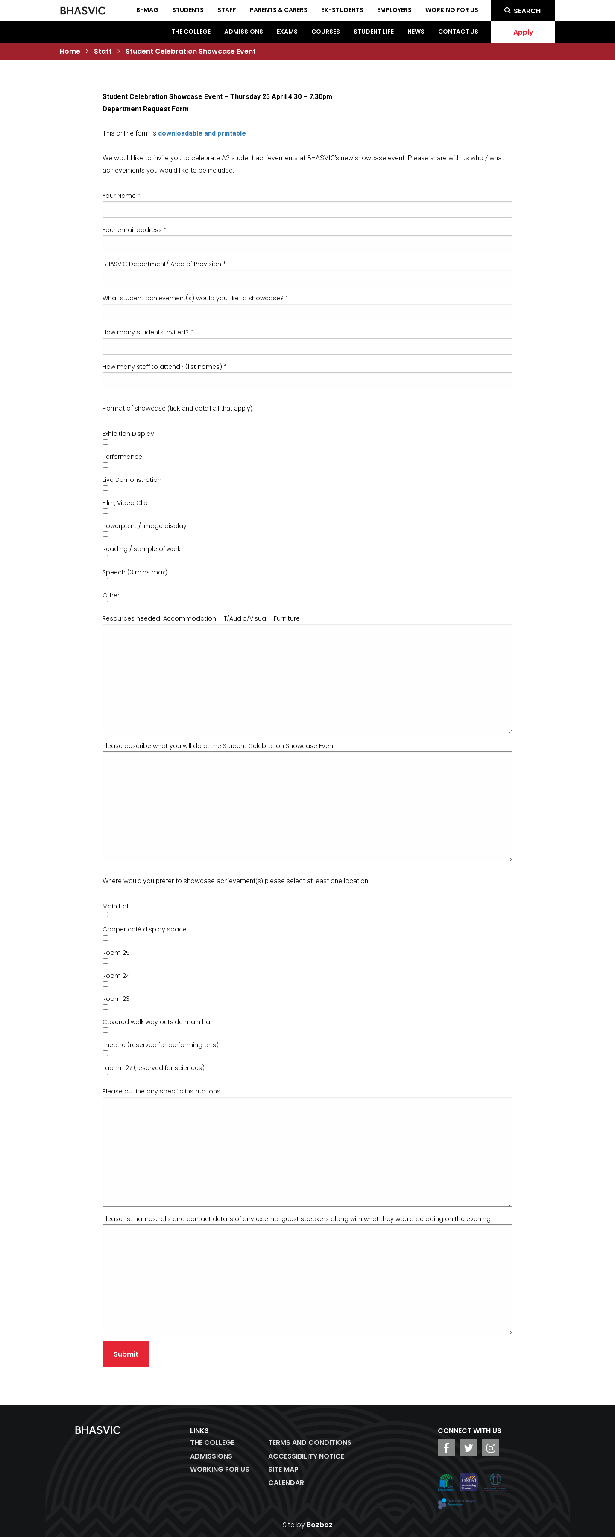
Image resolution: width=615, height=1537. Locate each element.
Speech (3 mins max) (134, 572)
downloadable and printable (202, 133)
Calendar (286, 1483)
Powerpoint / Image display (144, 526)
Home (70, 51)
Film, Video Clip (125, 503)
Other (111, 595)
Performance (122, 456)
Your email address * (134, 230)
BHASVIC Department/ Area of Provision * (164, 264)
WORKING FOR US (219, 1469)
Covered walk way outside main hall (157, 1022)
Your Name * (121, 195)
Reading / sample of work (141, 549)
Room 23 (115, 999)
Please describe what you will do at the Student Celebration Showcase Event (218, 746)
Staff (103, 51)
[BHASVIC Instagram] (490, 1447)
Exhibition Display (128, 433)
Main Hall (115, 906)
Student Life (374, 31)
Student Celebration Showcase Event (191, 51)
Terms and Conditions (309, 1442)
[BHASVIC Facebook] (446, 1447)
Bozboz (320, 1525)
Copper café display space (144, 929)
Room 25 (116, 952)
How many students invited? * (147, 332)
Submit (126, 1354)
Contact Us (458, 31)
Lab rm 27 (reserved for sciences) (153, 1068)
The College (191, 31)
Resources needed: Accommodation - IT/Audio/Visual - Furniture (201, 618)
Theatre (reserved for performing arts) (160, 1045)
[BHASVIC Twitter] (468, 1447)
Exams (287, 31)
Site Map (283, 1469)
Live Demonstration (131, 480)
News (416, 31)
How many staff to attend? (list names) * (164, 366)
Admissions (243, 31)
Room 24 (116, 976)
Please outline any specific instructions (161, 1091)
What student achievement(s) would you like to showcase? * (195, 298)
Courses (325, 31)
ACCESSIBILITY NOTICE (306, 1456)
